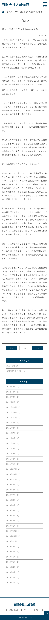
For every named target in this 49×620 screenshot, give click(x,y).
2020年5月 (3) (12, 505)
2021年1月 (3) (12, 464)
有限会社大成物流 (15, 4)
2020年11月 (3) (13, 474)
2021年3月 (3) (12, 454)
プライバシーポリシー (32, 610)
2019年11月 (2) (13, 536)
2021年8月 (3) (12, 428)
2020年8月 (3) (12, 490)
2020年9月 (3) (12, 485)
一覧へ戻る (24, 348)
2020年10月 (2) (13, 479)
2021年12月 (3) (13, 407)
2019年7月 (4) (12, 552)
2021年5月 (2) (12, 443)
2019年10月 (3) (13, 541)
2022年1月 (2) (12, 402)
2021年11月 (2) (13, 412)
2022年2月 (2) (12, 397)
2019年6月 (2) (12, 557)
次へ (37, 348)
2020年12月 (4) (13, 469)
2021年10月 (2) (13, 418)
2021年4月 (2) (12, 448)
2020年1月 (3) (12, 526)
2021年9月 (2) (12, 423)
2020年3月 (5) (12, 516)
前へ (11, 348)
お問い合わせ (13, 610)
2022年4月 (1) (12, 387)
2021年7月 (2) (12, 433)
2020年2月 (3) (12, 521)
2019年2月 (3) (12, 577)
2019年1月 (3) (12, 583)
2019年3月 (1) (12, 572)
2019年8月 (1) (12, 546)
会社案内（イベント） (16, 371)
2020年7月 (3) (12, 495)
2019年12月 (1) (13, 531)
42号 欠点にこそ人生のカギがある (28, 12)
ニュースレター (13, 366)
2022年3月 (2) (12, 392)
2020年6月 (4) (12, 500)
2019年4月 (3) (12, 567)
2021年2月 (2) (12, 459)
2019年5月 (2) (12, 562)
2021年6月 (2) (12, 438)
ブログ (9, 12)
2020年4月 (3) (12, 510)
